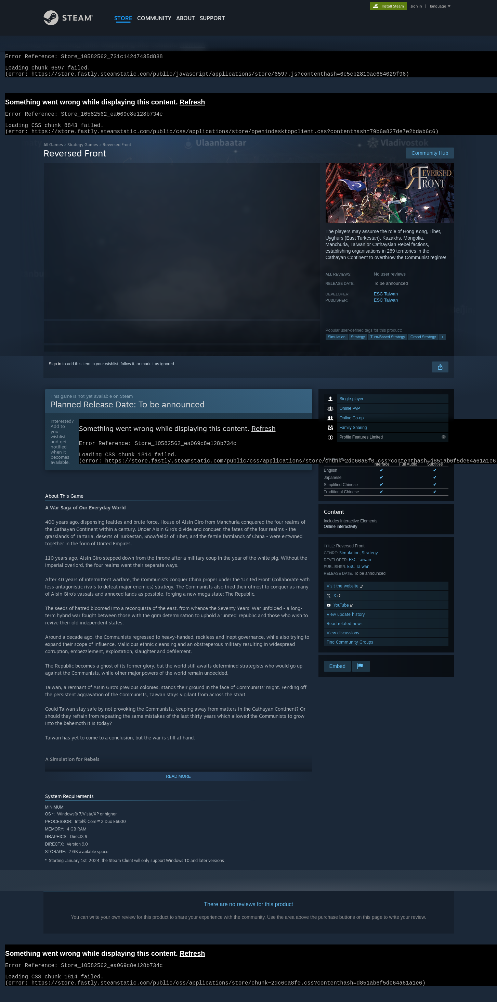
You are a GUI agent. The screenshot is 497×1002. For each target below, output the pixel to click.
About (185, 18)
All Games (53, 152)
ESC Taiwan (386, 302)
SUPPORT (212, 18)
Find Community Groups (350, 650)
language (438, 6)
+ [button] (443, 345)
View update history (346, 622)
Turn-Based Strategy (387, 345)
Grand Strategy (423, 345)
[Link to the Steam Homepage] (73, 23)
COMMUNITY (154, 18)
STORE (123, 18)
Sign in (55, 372)
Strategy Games (82, 152)
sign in (416, 6)
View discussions (343, 641)
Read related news (345, 631)
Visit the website (345, 594)
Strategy (358, 345)
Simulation (336, 345)
